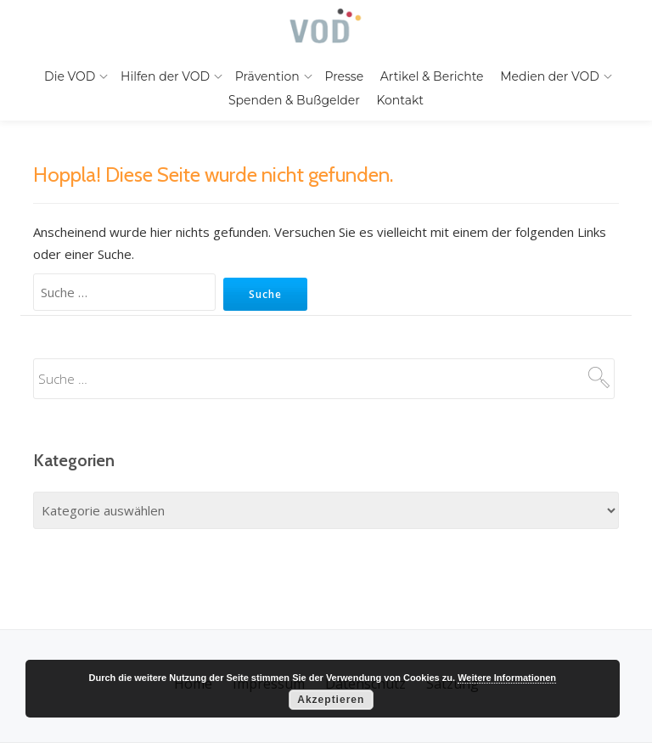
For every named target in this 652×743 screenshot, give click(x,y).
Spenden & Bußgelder (294, 100)
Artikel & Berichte (432, 76)
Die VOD (69, 76)
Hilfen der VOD (165, 76)
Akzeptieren (330, 700)
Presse (343, 76)
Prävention (267, 76)
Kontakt (400, 100)
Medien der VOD (549, 76)
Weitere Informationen (507, 678)
